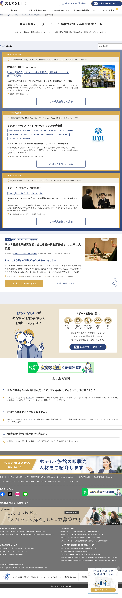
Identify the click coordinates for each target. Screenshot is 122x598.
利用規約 (21, 482)
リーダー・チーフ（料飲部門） (31, 15)
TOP (1, 15)
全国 (9, 15)
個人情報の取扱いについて (103, 477)
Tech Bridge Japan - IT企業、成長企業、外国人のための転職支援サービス (23, 568)
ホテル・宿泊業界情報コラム (84, 10)
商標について (63, 482)
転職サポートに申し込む (106, 3)
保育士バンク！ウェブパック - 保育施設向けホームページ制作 (80, 538)
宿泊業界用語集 (50, 482)
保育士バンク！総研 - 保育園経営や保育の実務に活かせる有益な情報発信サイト (86, 541)
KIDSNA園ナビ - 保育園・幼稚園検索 (11, 554)
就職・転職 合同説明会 (37, 10)
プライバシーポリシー (7, 482)
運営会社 (40, 482)
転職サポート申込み (7, 477)
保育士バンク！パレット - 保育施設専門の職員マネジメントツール (82, 535)
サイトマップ (74, 482)
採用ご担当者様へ (85, 477)
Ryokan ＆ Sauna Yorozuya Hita (25, 253)
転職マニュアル (52, 477)
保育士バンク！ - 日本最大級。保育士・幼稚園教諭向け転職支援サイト (23, 531)
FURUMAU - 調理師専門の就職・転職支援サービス (77, 551)
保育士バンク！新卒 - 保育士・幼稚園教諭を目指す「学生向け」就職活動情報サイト (27, 535)
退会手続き (30, 482)
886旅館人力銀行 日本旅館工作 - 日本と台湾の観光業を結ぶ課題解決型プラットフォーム (89, 557)
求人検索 (13, 10)
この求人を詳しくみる (64, 283)
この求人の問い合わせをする (23, 283)
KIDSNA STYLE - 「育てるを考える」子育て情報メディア (18, 548)
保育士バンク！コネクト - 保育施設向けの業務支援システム (80, 531)
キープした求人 (108, 10)
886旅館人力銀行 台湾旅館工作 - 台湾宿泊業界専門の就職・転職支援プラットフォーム (88, 560)
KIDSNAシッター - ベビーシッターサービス (13, 551)
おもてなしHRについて (61, 10)
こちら (29, 398)
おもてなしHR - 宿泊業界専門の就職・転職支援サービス (78, 548)
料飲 (16, 15)
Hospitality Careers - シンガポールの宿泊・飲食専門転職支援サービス (83, 554)
